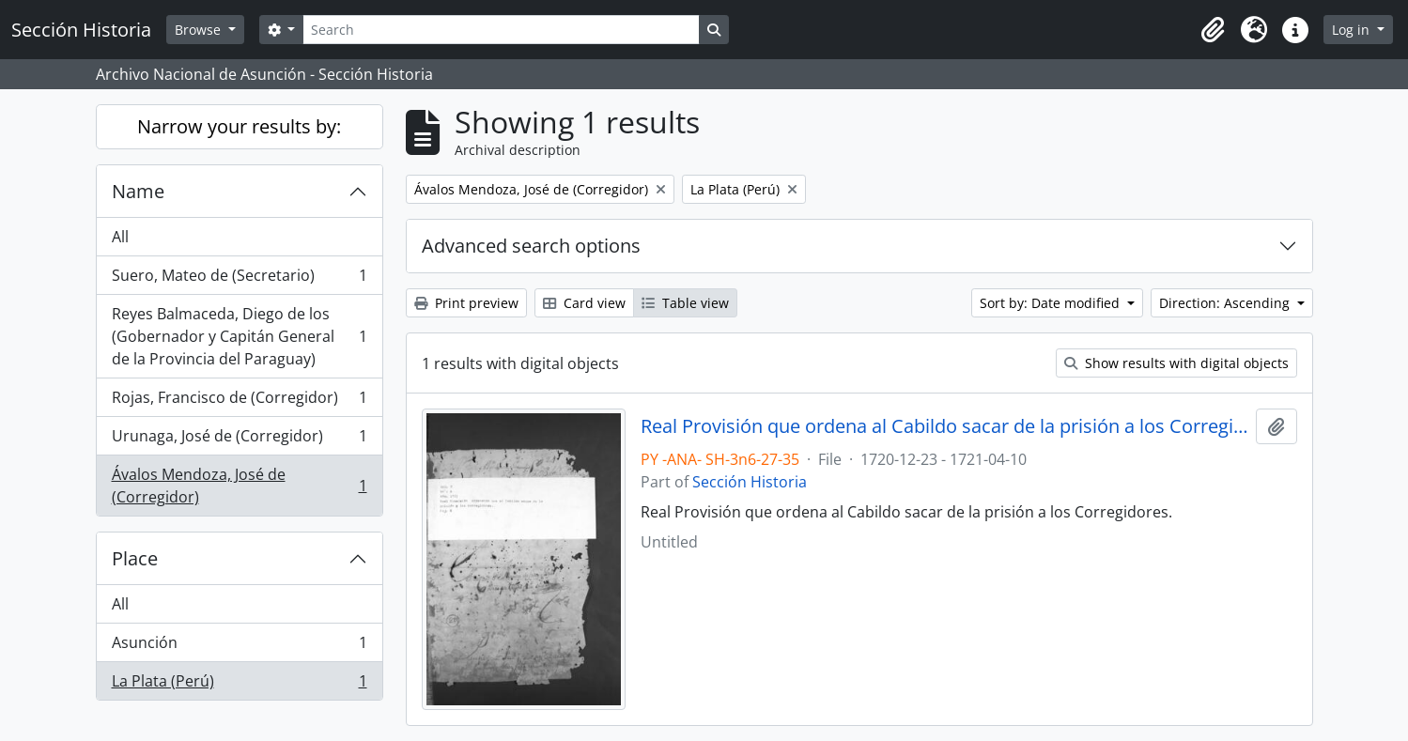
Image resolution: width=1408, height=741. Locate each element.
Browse (199, 30)
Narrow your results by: (239, 126)
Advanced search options (531, 245)
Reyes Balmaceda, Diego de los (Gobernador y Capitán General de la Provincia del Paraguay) (239, 336)
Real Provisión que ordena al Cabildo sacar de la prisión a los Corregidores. (944, 426)
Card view (584, 303)
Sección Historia (749, 481)
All (120, 236)
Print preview (466, 303)
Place (135, 558)
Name (138, 191)
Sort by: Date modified (1051, 303)
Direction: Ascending (1226, 303)
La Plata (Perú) (239, 685)
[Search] (500, 29)
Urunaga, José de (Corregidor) (239, 440)
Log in (1352, 30)
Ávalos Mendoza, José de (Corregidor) (239, 485)
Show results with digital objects (1176, 363)
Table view (685, 303)
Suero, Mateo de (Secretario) (239, 279)
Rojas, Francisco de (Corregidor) (239, 401)
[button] (1212, 30)
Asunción (239, 646)
